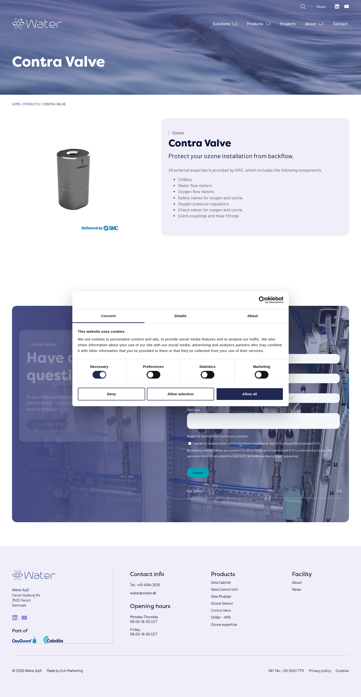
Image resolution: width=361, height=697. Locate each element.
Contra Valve (221, 610)
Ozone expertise (224, 624)
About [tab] (252, 316)
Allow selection (180, 394)
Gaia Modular (221, 596)
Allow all (249, 394)
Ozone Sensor (222, 603)
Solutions (225, 23)
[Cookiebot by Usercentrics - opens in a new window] (262, 300)
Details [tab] (180, 316)
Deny (111, 394)
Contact (340, 23)
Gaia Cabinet (221, 582)
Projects (287, 23)
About (314, 23)
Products (259, 23)
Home (16, 104)
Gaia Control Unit (224, 589)
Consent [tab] (108, 316)
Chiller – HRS (221, 617)
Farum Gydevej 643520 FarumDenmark (26, 600)
